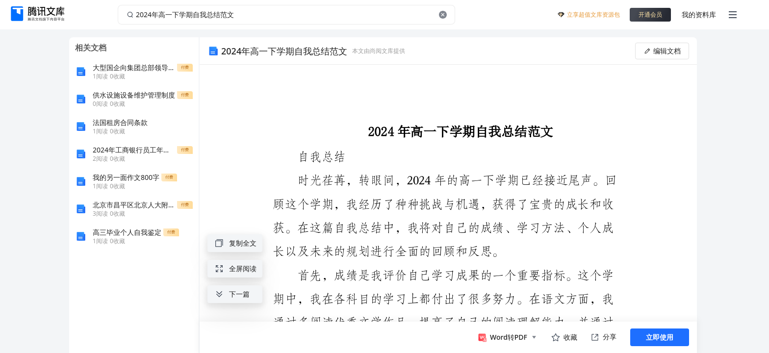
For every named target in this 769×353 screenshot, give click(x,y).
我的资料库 (699, 14)
